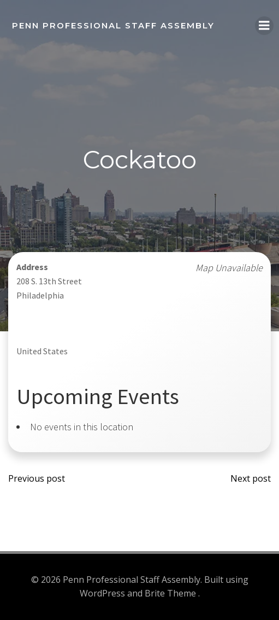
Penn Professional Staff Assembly (113, 25)
